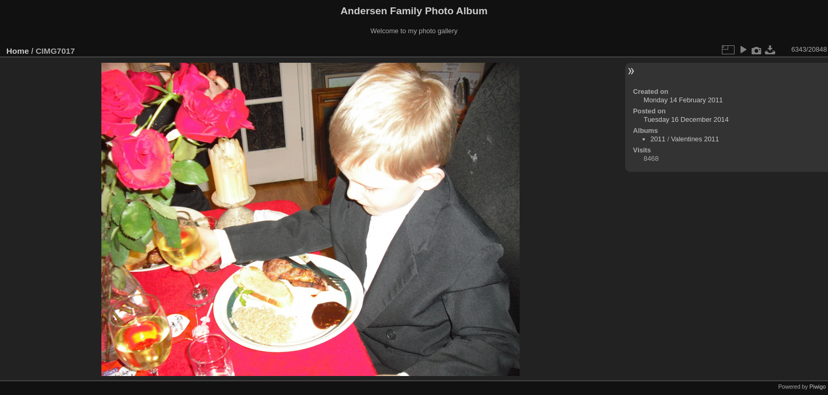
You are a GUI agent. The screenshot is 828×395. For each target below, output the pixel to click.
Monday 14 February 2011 (683, 100)
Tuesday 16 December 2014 (686, 119)
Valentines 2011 (695, 139)
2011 (658, 139)
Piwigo (818, 386)
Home (17, 50)
